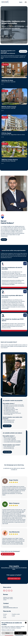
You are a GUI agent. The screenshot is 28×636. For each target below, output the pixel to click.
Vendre (4, 615)
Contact (13, 615)
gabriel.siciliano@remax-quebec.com (10, 607)
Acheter (4, 617)
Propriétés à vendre (16, 614)
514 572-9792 (6, 606)
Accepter (20, 633)
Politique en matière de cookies (8, 629)
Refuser (8, 633)
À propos (5, 614)
